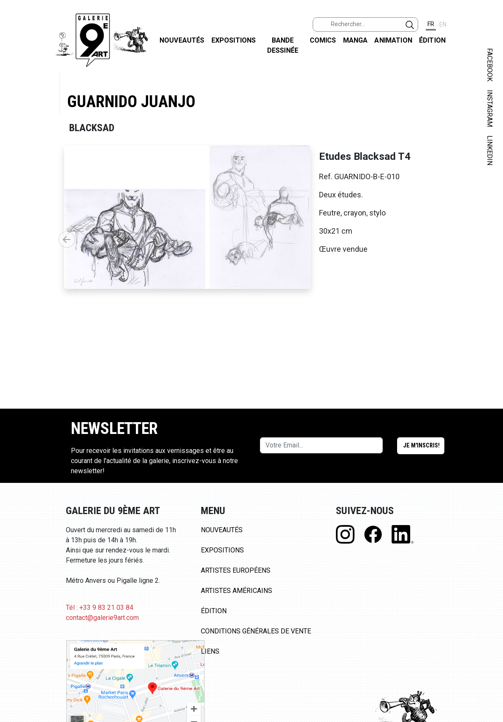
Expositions (233, 40)
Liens (210, 651)
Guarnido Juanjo (131, 101)
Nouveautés (182, 40)
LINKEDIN (490, 150)
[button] (66, 239)
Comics (323, 40)
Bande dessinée (282, 45)
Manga (355, 40)
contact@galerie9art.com (102, 618)
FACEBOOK (490, 64)
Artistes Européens (235, 570)
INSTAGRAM (490, 108)
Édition (432, 40)
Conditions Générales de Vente (256, 631)
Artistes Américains (236, 591)
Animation (393, 40)
